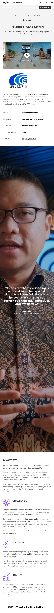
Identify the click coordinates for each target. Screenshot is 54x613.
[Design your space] (30, 7)
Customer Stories (27, 16)
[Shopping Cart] (46, 2)
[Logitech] (13, 2)
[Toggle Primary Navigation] (51, 2)
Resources (17, 16)
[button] (7, 7)
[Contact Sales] (45, 7)
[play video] (27, 55)
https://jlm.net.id (29, 139)
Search (40, 2)
